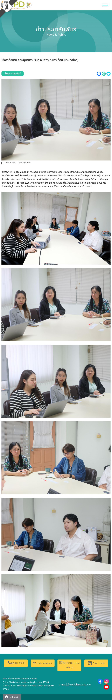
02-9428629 (16, 663)
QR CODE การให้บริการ (69, 665)
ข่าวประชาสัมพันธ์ (12, 73)
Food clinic (96, 663)
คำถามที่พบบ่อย (42, 663)
